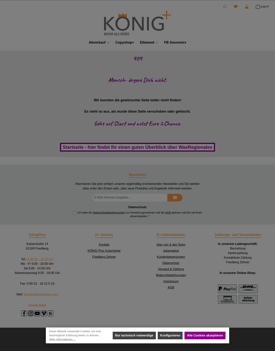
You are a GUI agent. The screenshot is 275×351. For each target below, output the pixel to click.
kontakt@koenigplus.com (41, 294)
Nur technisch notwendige (134, 335)
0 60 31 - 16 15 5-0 (40, 259)
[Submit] (175, 198)
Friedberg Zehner (104, 256)
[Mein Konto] (246, 7)
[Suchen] (224, 7)
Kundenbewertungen (171, 256)
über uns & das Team (171, 244)
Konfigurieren (170, 335)
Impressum (170, 281)
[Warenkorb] (261, 7)
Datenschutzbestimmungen (109, 212)
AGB (168, 212)
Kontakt (104, 244)
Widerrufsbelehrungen (171, 275)
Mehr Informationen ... (62, 339)
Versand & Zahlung (171, 269)
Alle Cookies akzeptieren (205, 335)
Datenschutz (171, 263)
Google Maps (37, 305)
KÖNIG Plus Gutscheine (104, 250)
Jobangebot (171, 250)
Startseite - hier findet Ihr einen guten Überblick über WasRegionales (137, 147)
